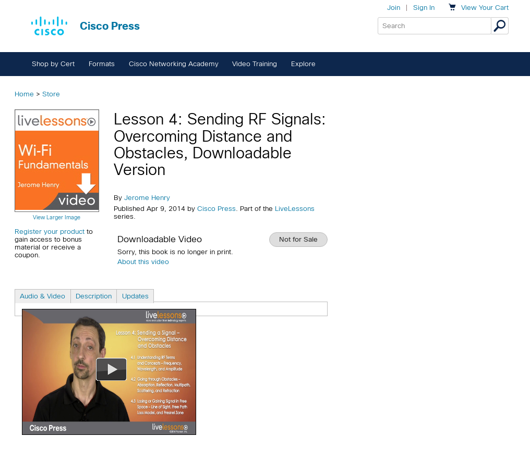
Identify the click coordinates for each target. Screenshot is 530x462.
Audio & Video (42, 296)
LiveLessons (295, 209)
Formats (102, 64)
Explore (303, 64)
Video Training (254, 64)
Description (94, 296)
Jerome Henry (147, 198)
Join (393, 7)
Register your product (50, 231)
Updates (135, 296)
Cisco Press (216, 209)
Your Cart (485, 7)
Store (51, 94)
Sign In (424, 7)
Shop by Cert (53, 64)
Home (24, 94)
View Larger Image (56, 217)
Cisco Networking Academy (174, 64)
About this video (143, 262)
